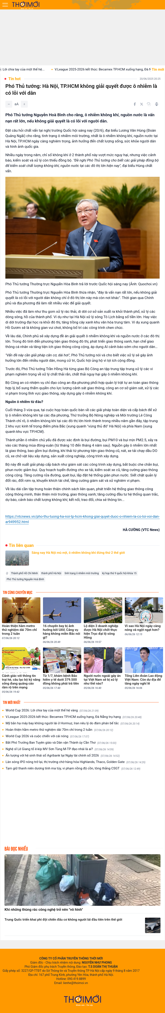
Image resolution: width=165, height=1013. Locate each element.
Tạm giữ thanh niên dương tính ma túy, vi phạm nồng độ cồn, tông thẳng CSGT (73, 768)
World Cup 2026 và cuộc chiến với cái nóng (47, 736)
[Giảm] (8, 104)
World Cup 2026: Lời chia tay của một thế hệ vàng (52, 710)
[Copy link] (149, 104)
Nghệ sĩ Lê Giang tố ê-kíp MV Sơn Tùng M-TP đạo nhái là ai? (60, 749)
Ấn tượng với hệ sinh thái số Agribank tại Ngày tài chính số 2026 (63, 756)
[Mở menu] (5, 4)
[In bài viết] (157, 104)
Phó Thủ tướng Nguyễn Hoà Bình (25, 579)
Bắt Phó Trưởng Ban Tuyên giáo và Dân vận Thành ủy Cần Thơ (61, 743)
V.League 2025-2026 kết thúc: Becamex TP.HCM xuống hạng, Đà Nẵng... (111, 69)
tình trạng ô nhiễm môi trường (82, 573)
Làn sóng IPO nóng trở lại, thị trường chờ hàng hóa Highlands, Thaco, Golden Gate (75, 762)
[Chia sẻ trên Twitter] (141, 104)
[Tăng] (24, 104)
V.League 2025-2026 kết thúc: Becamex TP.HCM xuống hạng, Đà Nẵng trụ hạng (74, 717)
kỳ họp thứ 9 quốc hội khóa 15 (119, 573)
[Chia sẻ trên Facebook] (134, 104)
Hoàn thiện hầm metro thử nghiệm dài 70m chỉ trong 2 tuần (59, 730)
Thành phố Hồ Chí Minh (24, 573)
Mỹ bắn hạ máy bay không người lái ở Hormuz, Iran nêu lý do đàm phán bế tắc (73, 723)
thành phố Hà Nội (51, 573)
